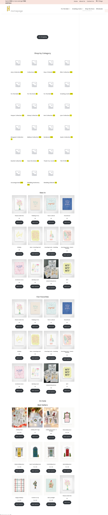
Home (76, 1)
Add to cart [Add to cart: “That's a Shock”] (51, 238)
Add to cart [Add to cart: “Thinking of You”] (35, 238)
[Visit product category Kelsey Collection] (34, 124)
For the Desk (65, 8)
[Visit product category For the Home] (34, 102)
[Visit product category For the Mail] (51, 102)
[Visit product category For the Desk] (18, 102)
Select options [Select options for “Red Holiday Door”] (67, 487)
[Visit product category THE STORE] (67, 170)
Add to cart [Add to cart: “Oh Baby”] (19, 270)
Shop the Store (89, 8)
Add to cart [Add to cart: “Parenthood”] (67, 238)
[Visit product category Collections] (34, 81)
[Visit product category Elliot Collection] (67, 81)
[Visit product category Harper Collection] (18, 124)
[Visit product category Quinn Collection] (67, 146)
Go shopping (43, 53)
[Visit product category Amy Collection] (18, 81)
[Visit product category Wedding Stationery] (34, 192)
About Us (82, 1)
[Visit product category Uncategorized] (18, 191)
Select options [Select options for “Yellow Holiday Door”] (19, 487)
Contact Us (90, 1)
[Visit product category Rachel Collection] (18, 170)
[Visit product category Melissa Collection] (34, 146)
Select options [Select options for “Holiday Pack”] (19, 452)
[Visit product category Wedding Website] (51, 191)
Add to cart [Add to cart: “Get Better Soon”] (19, 302)
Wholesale (99, 8)
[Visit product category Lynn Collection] (67, 124)
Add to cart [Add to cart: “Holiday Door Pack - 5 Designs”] (51, 453)
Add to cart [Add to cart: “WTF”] (67, 302)
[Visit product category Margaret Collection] (18, 147)
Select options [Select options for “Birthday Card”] (35, 302)
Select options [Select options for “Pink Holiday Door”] (67, 452)
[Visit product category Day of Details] (51, 81)
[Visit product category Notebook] (51, 146)
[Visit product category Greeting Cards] (67, 102)
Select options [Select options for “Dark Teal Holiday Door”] (35, 487)
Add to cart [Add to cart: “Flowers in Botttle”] (19, 238)
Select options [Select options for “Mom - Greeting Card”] (35, 270)
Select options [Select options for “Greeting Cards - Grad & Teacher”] (67, 271)
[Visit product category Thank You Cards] (51, 170)
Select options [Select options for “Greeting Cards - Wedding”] (51, 270)
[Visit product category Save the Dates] (34, 170)
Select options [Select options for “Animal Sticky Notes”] (51, 303)
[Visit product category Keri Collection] (51, 124)
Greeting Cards (77, 8)
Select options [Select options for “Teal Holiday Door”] (51, 487)
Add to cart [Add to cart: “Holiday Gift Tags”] (35, 452)
